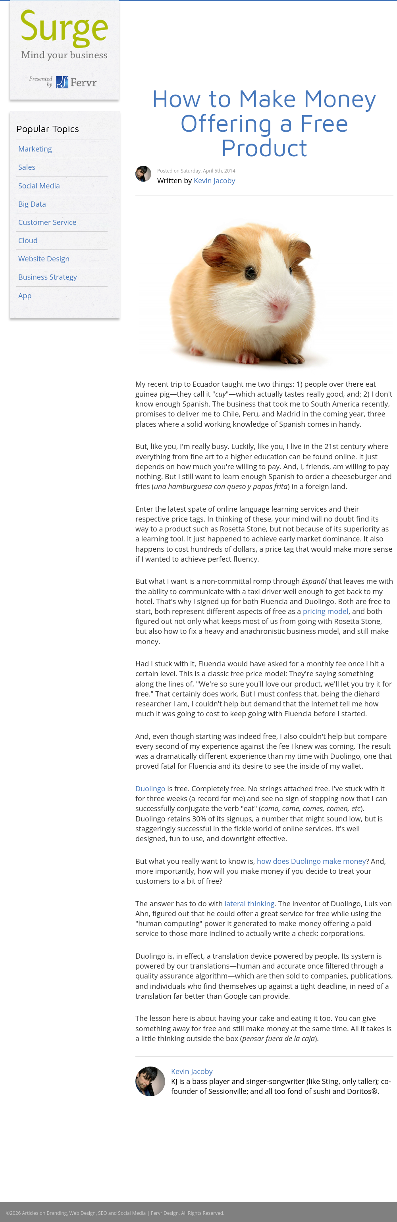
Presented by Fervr (64, 82)
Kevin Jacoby (214, 180)
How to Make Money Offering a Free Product (264, 122)
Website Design (43, 258)
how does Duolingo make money (311, 861)
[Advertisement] (211, 61)
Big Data (32, 204)
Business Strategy (47, 277)
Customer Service (47, 222)
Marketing (35, 148)
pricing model (326, 611)
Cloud (28, 240)
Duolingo (150, 788)
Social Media (39, 185)
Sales (26, 167)
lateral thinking (250, 903)
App (24, 295)
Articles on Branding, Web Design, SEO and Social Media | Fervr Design (64, 35)
